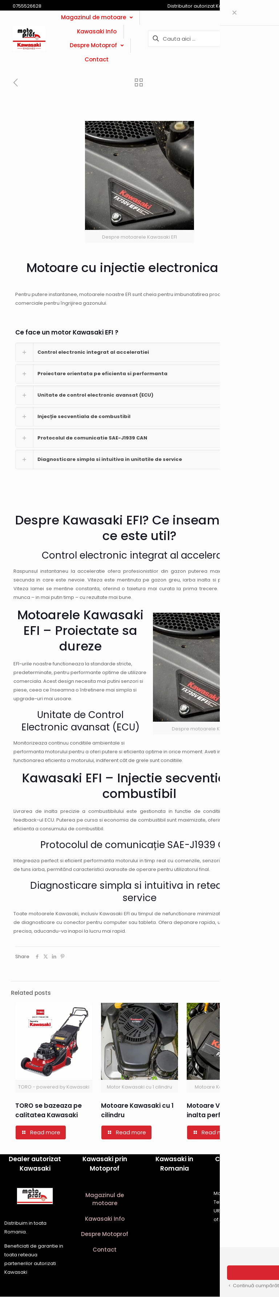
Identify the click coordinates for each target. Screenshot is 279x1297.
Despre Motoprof (104, 1234)
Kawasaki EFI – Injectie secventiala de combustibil (139, 786)
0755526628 (237, 1202)
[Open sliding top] (271, 8)
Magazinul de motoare (104, 1200)
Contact (105, 1250)
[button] (139, 352)
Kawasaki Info (105, 1219)
